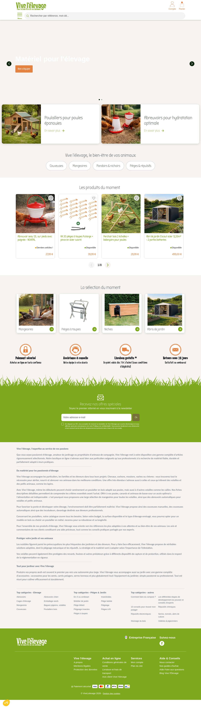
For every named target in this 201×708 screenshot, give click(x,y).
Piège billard (79, 608)
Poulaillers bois (51, 612)
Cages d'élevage (24, 604)
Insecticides (106, 599)
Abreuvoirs (22, 599)
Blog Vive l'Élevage (169, 681)
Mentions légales (83, 670)
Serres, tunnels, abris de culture (169, 619)
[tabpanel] (100, 63)
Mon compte (137, 667)
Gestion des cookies (111, 701)
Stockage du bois (139, 625)
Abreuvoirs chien (52, 599)
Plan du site (137, 670)
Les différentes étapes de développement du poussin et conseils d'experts (170, 602)
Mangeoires (22, 608)
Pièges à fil (106, 612)
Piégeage (105, 608)
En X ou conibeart (82, 599)
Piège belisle (107, 604)
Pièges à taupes (81, 617)
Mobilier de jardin (82, 604)
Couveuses (22, 612)
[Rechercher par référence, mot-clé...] (105, 16)
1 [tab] (99, 99)
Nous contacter (167, 667)
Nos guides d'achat (169, 670)
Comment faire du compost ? (143, 601)
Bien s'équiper (24, 68)
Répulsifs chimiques (167, 610)
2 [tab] (101, 99)
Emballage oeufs (52, 604)
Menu (19, 15)
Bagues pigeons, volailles (56, 608)
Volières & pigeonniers (168, 625)
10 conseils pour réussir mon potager (142, 611)
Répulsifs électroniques (142, 617)
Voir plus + (22, 435)
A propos (78, 667)
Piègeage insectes (82, 612)
